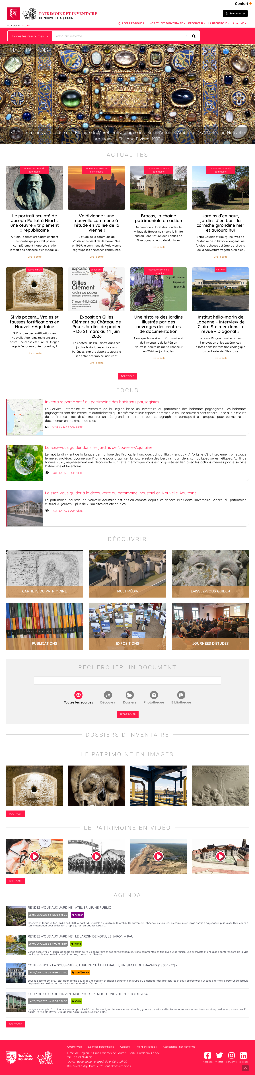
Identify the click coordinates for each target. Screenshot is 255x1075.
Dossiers (129, 702)
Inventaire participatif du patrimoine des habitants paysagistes (102, 401)
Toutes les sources (78, 702)
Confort (243, 3)
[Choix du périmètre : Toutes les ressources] (29, 35)
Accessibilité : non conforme (179, 1046)
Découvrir (108, 702)
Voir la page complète (67, 427)
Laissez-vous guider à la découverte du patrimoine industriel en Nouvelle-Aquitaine (121, 492)
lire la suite (44, 574)
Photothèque (154, 702)
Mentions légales (147, 1046)
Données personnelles (101, 1046)
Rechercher (128, 714)
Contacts (125, 1046)
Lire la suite (35, 256)
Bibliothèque (181, 702)
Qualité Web (74, 1046)
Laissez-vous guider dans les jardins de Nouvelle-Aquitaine (98, 447)
